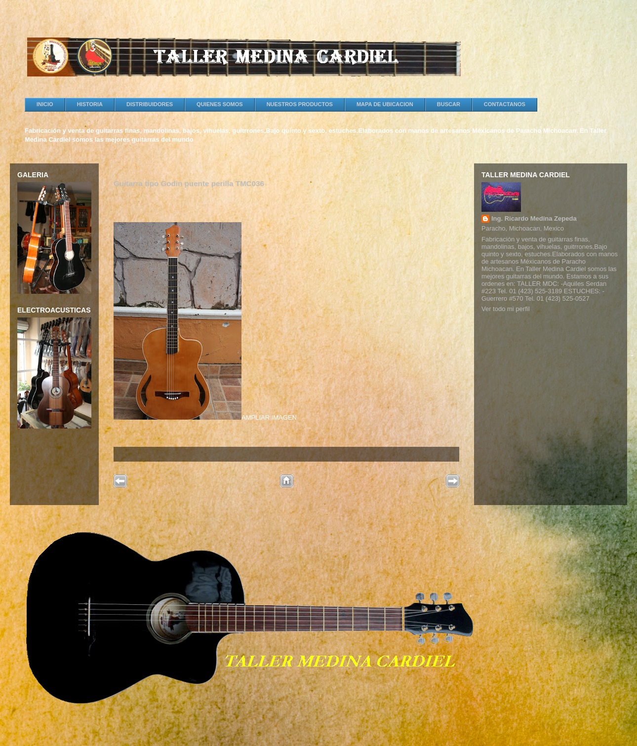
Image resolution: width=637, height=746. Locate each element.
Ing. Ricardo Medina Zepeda (534, 218)
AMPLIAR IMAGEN (205, 321)
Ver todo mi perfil (505, 309)
